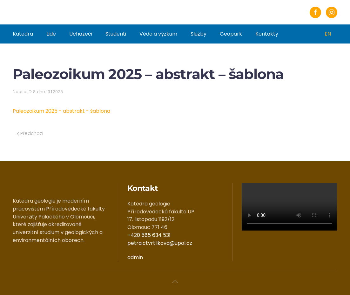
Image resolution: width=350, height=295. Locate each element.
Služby (198, 33)
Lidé (51, 33)
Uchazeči (80, 33)
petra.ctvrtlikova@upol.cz (159, 243)
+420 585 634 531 (149, 235)
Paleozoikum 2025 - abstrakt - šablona (61, 111)
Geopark (231, 33)
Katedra (23, 33)
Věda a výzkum (158, 33)
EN (328, 33)
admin (135, 257)
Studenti (115, 33)
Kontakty (266, 33)
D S (32, 92)
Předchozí (30, 133)
